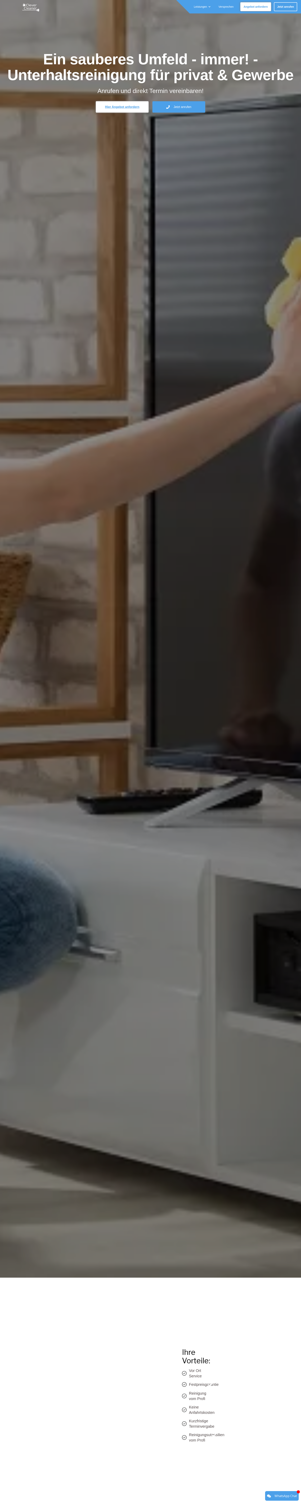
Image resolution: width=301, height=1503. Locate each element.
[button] (202, 7)
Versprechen (226, 6)
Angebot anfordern (256, 6)
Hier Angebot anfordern (122, 107)
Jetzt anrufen (285, 6)
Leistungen (200, 6)
